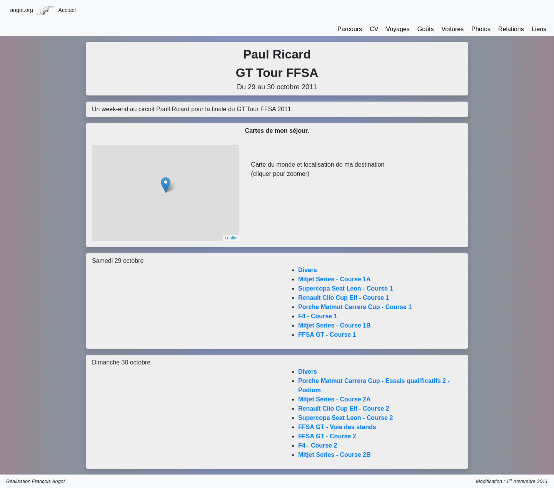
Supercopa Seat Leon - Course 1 (345, 288)
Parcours (349, 29)
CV (374, 29)
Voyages (397, 29)
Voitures (452, 29)
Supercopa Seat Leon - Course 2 (345, 417)
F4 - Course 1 (317, 316)
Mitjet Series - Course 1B (334, 325)
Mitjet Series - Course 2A (334, 399)
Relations (511, 29)
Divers (307, 270)
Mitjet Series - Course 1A (334, 279)
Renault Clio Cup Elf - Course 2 (343, 408)
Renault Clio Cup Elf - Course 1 (343, 297)
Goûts (425, 29)
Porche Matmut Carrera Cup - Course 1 (355, 307)
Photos (481, 29)
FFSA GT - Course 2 (327, 436)
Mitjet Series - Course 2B (334, 454)
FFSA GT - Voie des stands (337, 427)
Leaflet (231, 238)
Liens (539, 29)
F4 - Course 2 (317, 445)
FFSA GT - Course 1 (327, 334)
